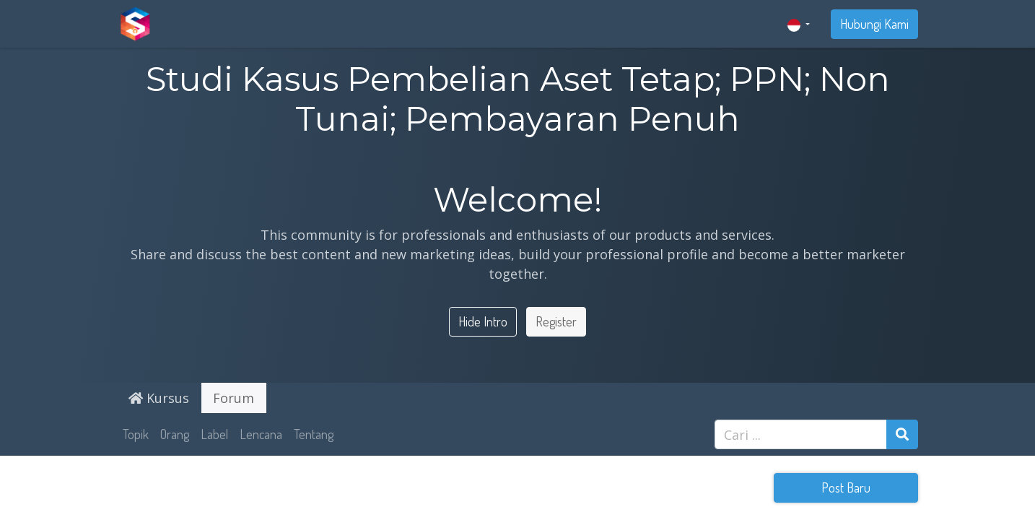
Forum (233, 398)
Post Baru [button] (845, 487)
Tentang (313, 434)
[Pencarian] (902, 434)
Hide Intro (482, 321)
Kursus (158, 398)
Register (556, 321)
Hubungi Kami (874, 24)
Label (214, 434)
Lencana (261, 434)
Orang (174, 434)
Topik (136, 434)
